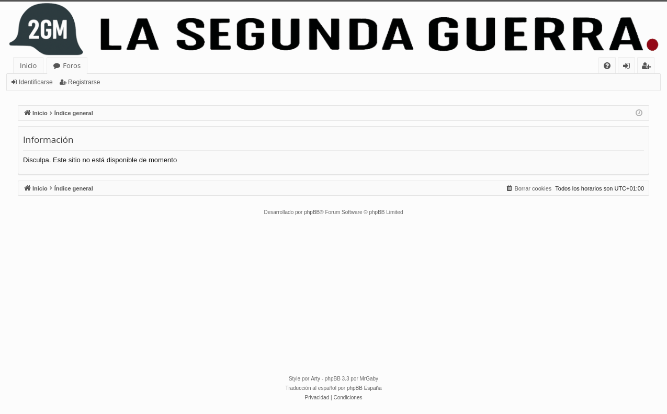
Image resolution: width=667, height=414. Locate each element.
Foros (72, 65)
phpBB (312, 212)
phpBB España (364, 388)
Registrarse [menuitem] (648, 67)
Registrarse (84, 82)
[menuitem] (607, 66)
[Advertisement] (334, 295)
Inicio (28, 65)
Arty (315, 379)
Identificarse (36, 82)
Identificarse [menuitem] (629, 67)
